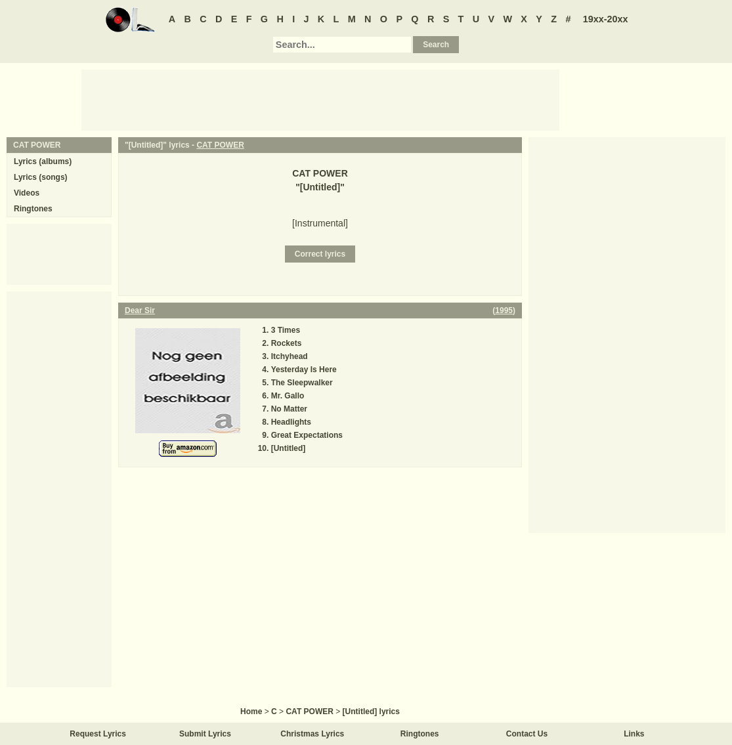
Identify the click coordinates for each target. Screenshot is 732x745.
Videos (26, 193)
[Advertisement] (320, 99)
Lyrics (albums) (43, 161)
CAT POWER (220, 145)
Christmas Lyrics (312, 733)
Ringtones (33, 208)
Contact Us (527, 733)
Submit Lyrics (205, 733)
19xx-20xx (605, 19)
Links (634, 733)
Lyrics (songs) (41, 177)
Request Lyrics (98, 733)
